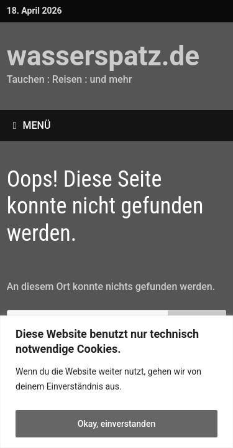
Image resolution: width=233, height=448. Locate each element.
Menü (32, 125)
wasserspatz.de (103, 56)
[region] (116, 381)
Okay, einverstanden (117, 424)
